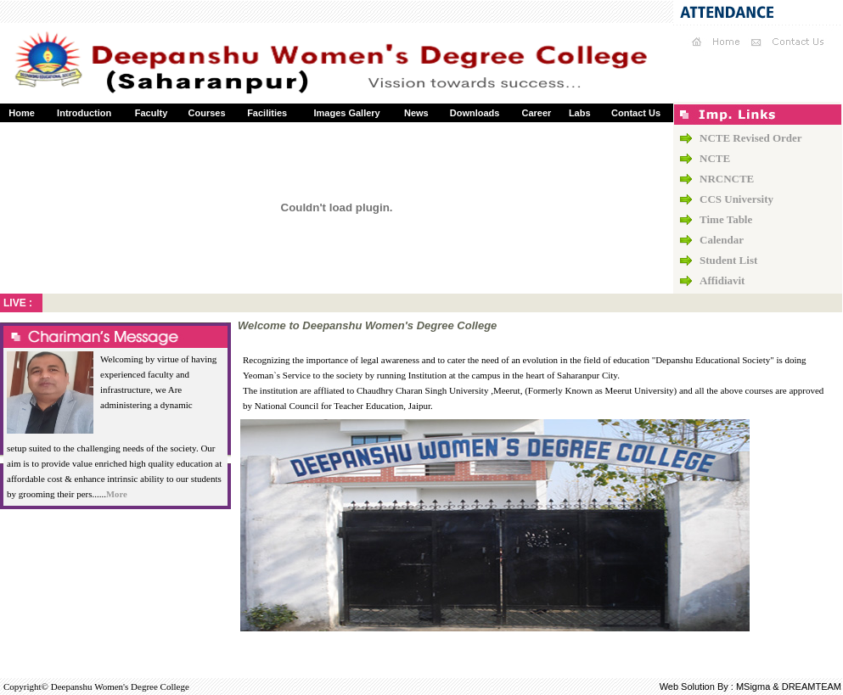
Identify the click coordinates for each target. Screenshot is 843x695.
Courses (207, 113)
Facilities (267, 113)
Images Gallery (346, 113)
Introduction (84, 113)
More (116, 494)
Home (21, 113)
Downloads (475, 113)
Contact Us (635, 113)
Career (536, 113)
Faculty (151, 113)
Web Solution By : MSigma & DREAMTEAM (750, 686)
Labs (580, 113)
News (416, 113)
